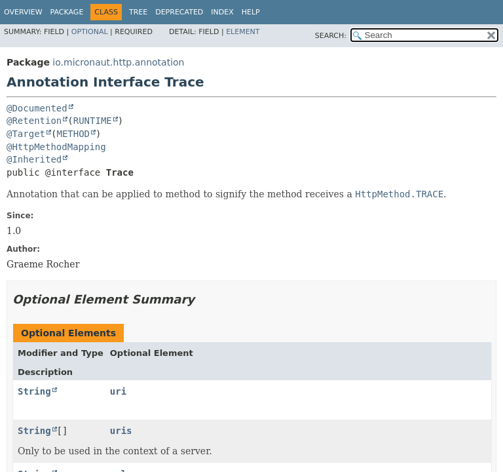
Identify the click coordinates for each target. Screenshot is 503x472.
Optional (89, 32)
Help (251, 12)
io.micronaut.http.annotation (118, 62)
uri (118, 391)
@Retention (34, 120)
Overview (23, 12)
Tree (138, 12)
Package (67, 12)
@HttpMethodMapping (56, 147)
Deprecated (179, 12)
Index (222, 12)
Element (242, 32)
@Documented (37, 108)
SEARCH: (330, 35)
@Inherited (34, 159)
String (34, 391)
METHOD (73, 133)
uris (121, 430)
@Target (26, 133)
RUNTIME (92, 120)
